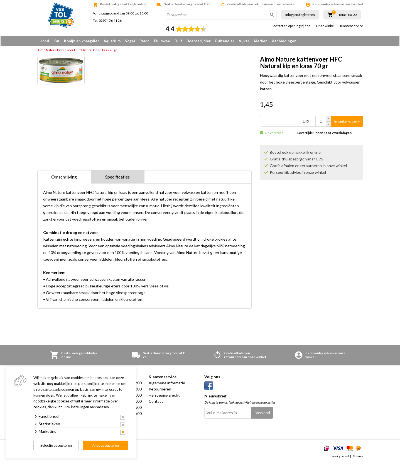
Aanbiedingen (284, 41)
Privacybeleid (340, 456)
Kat (56, 41)
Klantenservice (351, 26)
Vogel (130, 41)
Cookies (358, 456)
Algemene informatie (167, 384)
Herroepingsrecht (164, 396)
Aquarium (112, 41)
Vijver (244, 41)
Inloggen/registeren (300, 15)
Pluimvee (162, 41)
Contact (156, 402)
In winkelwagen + (347, 122)
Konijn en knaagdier (81, 41)
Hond (44, 41)
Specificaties (117, 177)
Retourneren (160, 390)
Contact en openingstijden (290, 26)
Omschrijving (64, 177)
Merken (261, 41)
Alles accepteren (105, 445)
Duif (178, 41)
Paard (144, 41)
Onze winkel (325, 26)
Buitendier (224, 41)
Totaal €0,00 (347, 14)
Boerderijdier (198, 41)
